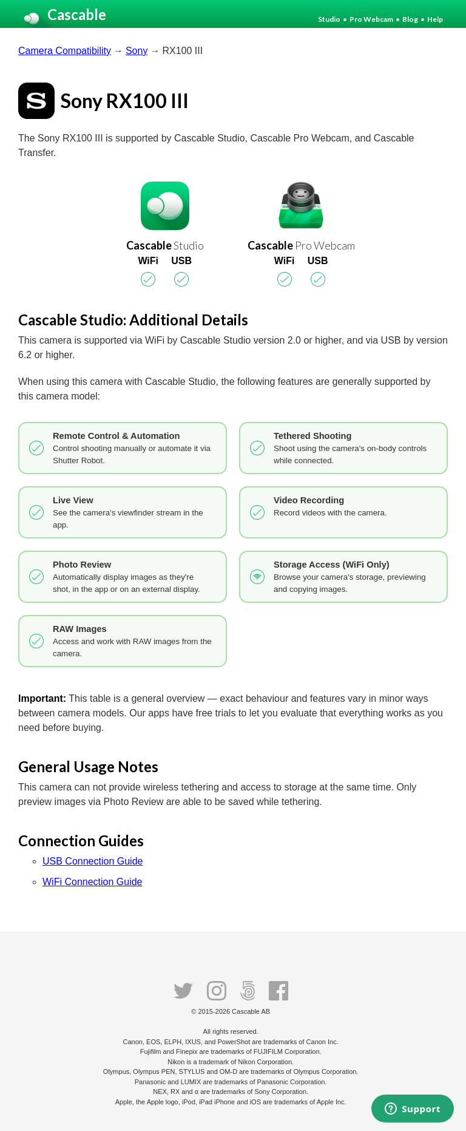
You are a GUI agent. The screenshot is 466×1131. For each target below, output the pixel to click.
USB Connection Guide (92, 861)
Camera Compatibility (64, 51)
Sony (136, 51)
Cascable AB (251, 1011)
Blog (410, 19)
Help (435, 19)
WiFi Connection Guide (92, 882)
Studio (329, 19)
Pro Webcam (371, 19)
